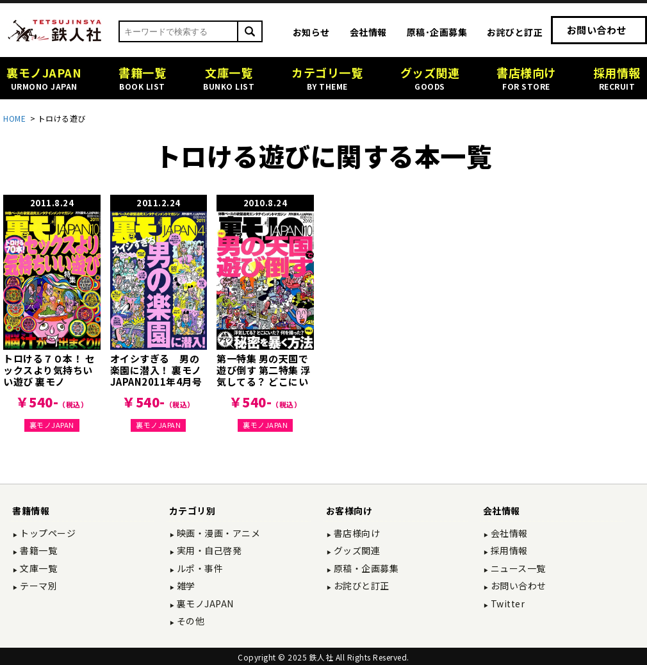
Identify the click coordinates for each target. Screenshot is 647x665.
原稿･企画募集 (437, 32)
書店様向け (355, 533)
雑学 (184, 585)
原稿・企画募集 (364, 568)
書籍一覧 (38, 550)
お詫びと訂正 (515, 32)
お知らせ (311, 32)
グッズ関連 (355, 550)
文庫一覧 (38, 568)
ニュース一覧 (517, 568)
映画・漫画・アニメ (217, 533)
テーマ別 (38, 585)
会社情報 (368, 32)
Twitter (506, 603)
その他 (189, 620)
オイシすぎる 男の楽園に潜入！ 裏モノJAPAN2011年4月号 (156, 370)
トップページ (47, 533)
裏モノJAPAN (51, 425)
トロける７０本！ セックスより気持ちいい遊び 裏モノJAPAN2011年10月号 (49, 381)
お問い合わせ (597, 30)
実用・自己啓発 (208, 550)
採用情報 (508, 550)
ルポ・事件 (198, 568)
